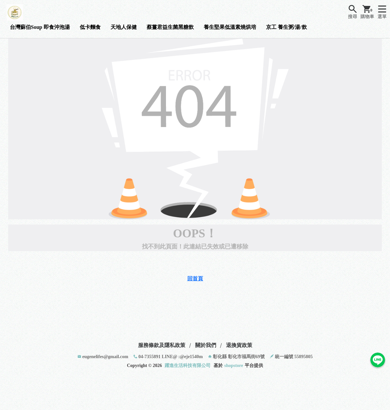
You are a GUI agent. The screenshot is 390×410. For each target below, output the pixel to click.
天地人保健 (124, 27)
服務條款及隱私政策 (161, 345)
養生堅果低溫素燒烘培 (230, 27)
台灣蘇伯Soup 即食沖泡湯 (40, 27)
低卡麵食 (90, 27)
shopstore (233, 365)
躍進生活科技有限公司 (188, 365)
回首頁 (195, 278)
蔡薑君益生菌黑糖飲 (170, 27)
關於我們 (205, 345)
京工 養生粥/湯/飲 (286, 27)
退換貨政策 (239, 345)
